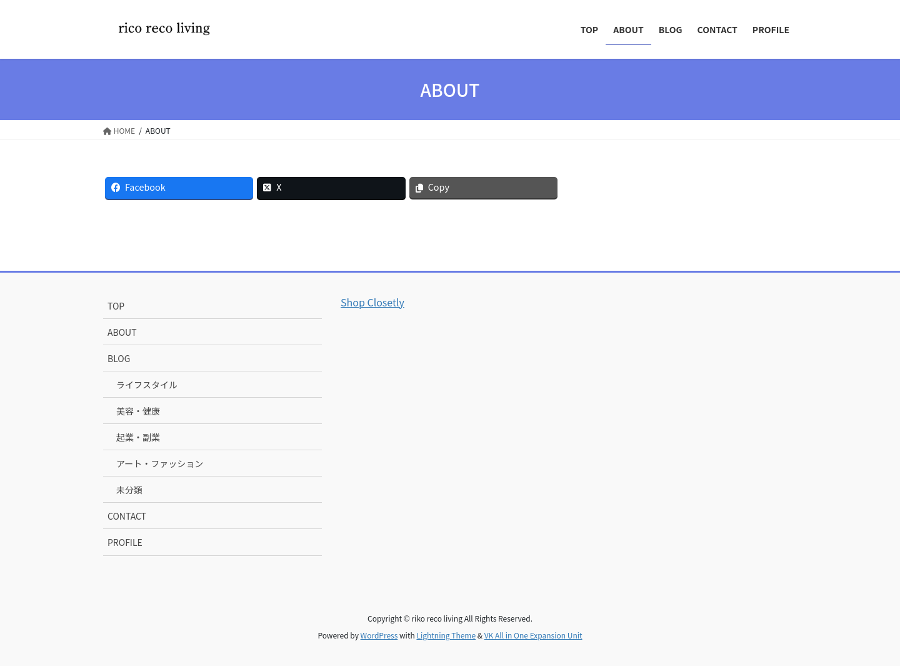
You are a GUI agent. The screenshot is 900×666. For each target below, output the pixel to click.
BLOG (119, 358)
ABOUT (122, 332)
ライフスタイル (147, 384)
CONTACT (127, 516)
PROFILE (125, 542)
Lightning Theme (446, 635)
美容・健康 (138, 411)
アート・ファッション (159, 463)
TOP (116, 306)
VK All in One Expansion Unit (533, 635)
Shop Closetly (372, 302)
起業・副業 (138, 437)
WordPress (379, 635)
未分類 (129, 489)
